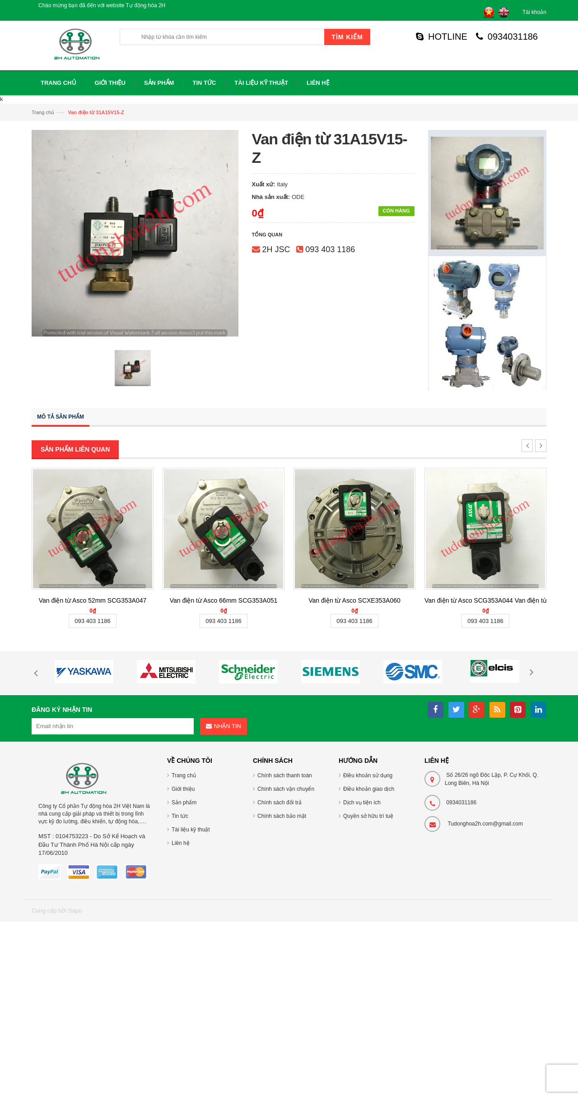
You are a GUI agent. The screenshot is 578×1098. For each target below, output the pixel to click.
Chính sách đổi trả (279, 802)
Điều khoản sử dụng (367, 775)
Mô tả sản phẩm (60, 417)
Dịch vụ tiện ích (362, 802)
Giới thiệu (183, 789)
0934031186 (507, 37)
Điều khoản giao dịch (368, 789)
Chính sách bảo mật (281, 816)
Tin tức (180, 816)
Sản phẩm (184, 802)
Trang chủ (43, 112)
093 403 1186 (330, 249)
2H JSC (276, 249)
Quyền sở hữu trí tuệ (368, 816)
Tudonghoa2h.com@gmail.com (485, 824)
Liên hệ (181, 843)
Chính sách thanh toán (284, 775)
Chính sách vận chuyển (285, 789)
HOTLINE (441, 37)
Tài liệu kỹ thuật (191, 829)
